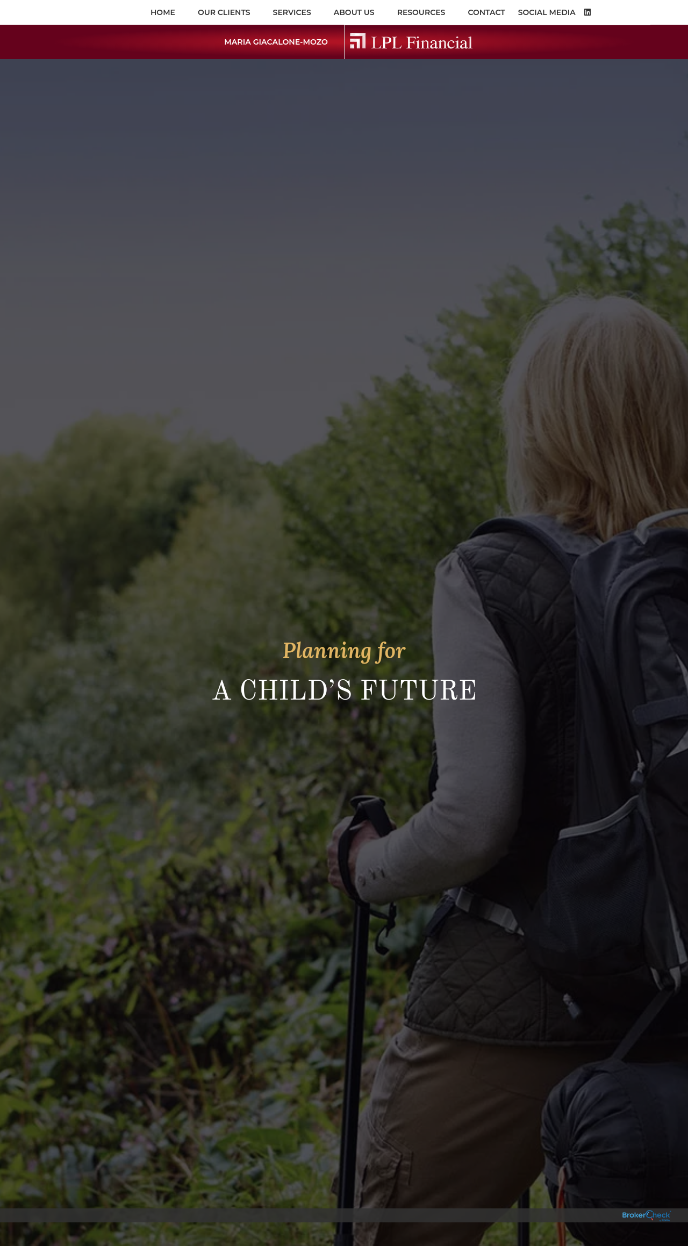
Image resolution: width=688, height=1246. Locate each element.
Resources (421, 12)
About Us (354, 12)
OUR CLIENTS (224, 12)
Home (162, 12)
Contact (486, 12)
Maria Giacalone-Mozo (273, 42)
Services (292, 12)
